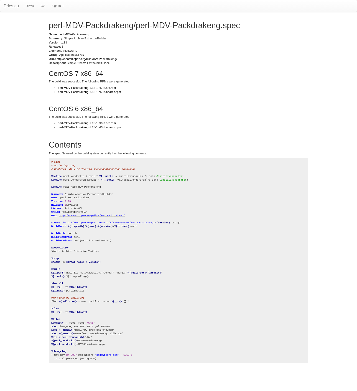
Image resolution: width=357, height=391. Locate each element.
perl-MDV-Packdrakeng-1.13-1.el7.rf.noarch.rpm (89, 92)
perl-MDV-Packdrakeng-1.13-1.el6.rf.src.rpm (87, 123)
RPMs (30, 6)
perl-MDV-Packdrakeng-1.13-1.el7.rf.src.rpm (87, 87)
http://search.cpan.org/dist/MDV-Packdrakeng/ (87, 59)
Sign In (57, 6)
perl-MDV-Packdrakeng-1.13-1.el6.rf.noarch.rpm (89, 127)
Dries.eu (11, 6)
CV (43, 6)
